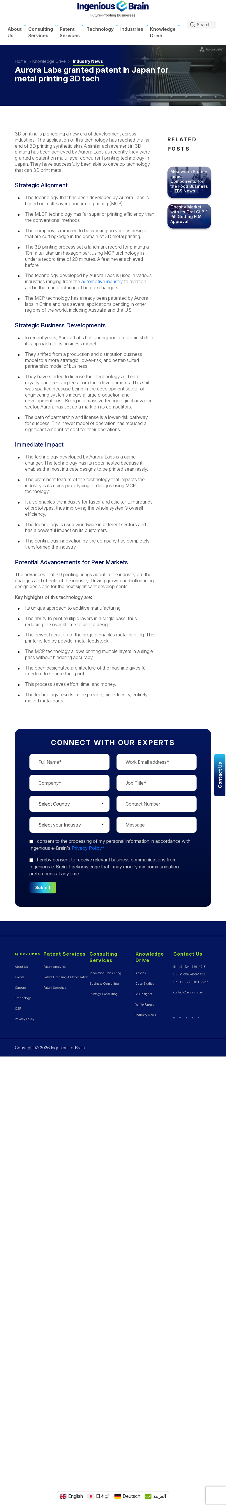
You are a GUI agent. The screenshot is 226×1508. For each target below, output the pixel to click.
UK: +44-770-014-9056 (191, 982)
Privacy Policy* (88, 848)
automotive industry (102, 281)
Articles (140, 973)
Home (20, 61)
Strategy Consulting (103, 994)
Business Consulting (104, 983)
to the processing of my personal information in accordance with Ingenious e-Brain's (109, 844)
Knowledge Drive (163, 32)
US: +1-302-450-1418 (189, 974)
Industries (131, 29)
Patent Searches (54, 987)
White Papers (144, 1004)
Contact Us (187, 954)
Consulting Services (40, 32)
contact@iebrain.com (188, 992)
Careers (20, 987)
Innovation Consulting (105, 973)
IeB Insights (143, 994)
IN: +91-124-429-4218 (189, 966)
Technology (100, 29)
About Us (15, 32)
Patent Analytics (54, 966)
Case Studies (144, 983)
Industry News (88, 61)
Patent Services (70, 32)
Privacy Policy (24, 1019)
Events (19, 977)
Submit (42, 887)
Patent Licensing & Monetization (65, 977)
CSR (18, 1008)
